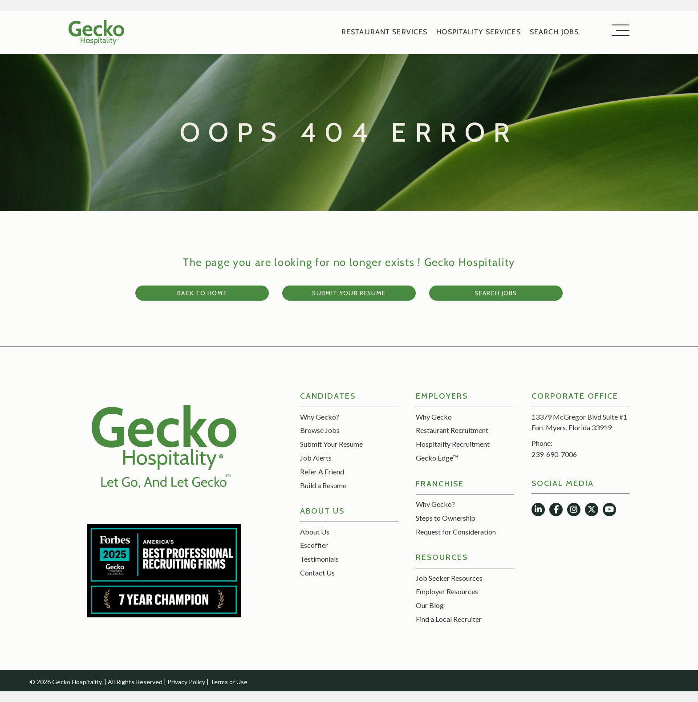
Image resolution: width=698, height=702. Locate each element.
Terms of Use (229, 682)
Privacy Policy (186, 682)
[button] (618, 30)
